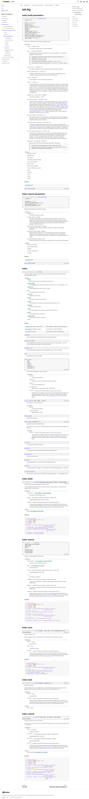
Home (2, 5)
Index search (75, 20)
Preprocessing (7, 55)
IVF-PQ (6, 48)
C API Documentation (8, 26)
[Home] (21, 5)
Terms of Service (22, 795)
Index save (74, 22)
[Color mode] (81, 1)
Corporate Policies (37, 795)
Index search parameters (77, 10)
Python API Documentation (9, 30)
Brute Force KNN (9, 40)
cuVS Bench (4, 22)
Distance (6, 34)
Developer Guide (5, 63)
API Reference (5, 24)
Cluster (5, 32)
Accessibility (29, 795)
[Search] (78, 1)
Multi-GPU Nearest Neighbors (9, 50)
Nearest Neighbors (8, 36)
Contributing (4, 61)
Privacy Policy (4, 795)
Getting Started (5, 18)
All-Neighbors (8, 38)
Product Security (45, 795)
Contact (52, 795)
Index (73, 16)
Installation (4, 16)
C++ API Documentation (8, 28)
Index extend (75, 26)
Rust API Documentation (8, 57)
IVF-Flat (7, 46)
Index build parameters (77, 8)
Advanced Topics (5, 59)
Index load (74, 24)
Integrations (4, 20)
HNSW (6, 44)
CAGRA (7, 42)
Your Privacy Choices (13, 795)
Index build (74, 18)
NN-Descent (8, 53)
